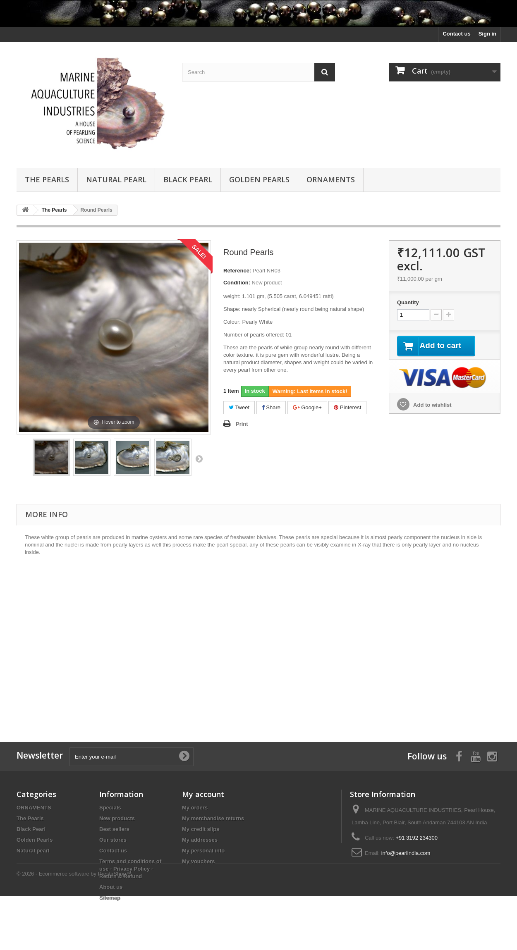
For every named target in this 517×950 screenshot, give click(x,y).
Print (242, 424)
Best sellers (114, 829)
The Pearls (47, 179)
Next (199, 458)
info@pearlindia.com (406, 853)
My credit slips (200, 829)
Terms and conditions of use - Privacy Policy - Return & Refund (130, 868)
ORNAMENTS (330, 179)
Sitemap (109, 898)
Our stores (113, 840)
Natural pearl (116, 179)
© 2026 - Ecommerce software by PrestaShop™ (74, 927)
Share (271, 407)
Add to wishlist (432, 405)
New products (117, 818)
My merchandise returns (213, 818)
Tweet (239, 407)
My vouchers (198, 861)
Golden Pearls (259, 179)
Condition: (236, 282)
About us (110, 887)
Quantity (408, 302)
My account (203, 794)
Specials (110, 807)
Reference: (237, 270)
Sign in (487, 34)
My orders (195, 807)
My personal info (203, 850)
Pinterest (347, 407)
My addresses (200, 840)
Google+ (307, 407)
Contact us (456, 34)
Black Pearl (187, 179)
